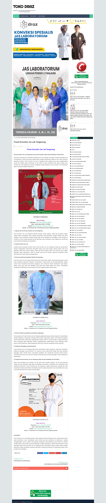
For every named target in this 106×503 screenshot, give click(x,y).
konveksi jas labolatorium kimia (78, 189)
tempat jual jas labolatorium (77, 244)
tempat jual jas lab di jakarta (77, 218)
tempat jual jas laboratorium (77, 250)
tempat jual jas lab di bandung (78, 216)
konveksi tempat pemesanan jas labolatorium (81, 204)
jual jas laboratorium (76, 177)
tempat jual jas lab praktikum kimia (79, 232)
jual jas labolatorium (76, 173)
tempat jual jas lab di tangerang (78, 223)
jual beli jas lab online (76, 159)
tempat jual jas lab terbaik (77, 239)
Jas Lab (72, 149)
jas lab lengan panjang (76, 152)
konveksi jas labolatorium (77, 187)
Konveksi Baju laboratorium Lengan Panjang (80, 180)
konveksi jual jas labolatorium (78, 191)
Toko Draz (23, 6)
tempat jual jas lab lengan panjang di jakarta (81, 225)
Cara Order (41, 16)
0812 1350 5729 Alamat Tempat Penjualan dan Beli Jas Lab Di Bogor (80, 98)
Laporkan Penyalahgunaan (76, 87)
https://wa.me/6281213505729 (43, 222)
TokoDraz (23, 500)
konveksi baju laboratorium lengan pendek (80, 184)
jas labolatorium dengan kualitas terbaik (80, 156)
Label (74, 138)
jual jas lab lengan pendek (77, 168)
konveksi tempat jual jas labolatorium (79, 202)
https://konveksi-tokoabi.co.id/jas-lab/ (43, 226)
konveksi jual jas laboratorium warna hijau (80, 194)
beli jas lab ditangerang (76, 142)
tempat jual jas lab (75, 211)
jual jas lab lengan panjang (77, 166)
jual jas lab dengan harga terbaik (78, 161)
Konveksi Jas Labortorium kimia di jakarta (80, 182)
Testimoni (33, 16)
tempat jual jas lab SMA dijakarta (78, 237)
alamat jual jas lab (75, 140)
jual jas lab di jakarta (76, 163)
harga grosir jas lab (75, 145)
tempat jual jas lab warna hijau (78, 242)
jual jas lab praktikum (76, 170)
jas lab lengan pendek (76, 154)
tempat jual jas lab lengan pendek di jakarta (81, 228)
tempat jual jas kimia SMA (76, 209)
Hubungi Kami (24, 16)
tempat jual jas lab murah (77, 230)
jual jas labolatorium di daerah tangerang (80, 175)
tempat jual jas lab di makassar (78, 221)
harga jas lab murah (75, 147)
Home (17, 16)
